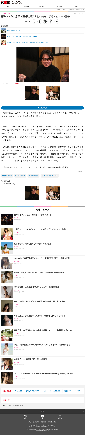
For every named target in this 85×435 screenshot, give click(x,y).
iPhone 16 (18, 391)
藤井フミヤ (8, 176)
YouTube (60, 418)
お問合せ (30, 422)
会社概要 (43, 422)
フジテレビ (21, 176)
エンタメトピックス (51, 176)
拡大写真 (44, 107)
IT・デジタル (25, 6)
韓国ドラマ (67, 391)
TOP (42, 411)
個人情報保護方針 (52, 422)
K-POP (77, 391)
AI (45, 391)
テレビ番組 (34, 176)
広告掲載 (36, 422)
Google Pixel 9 (54, 391)
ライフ (76, 6)
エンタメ (59, 6)
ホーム (8, 6)
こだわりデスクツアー (33, 391)
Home (25, 418)
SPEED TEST (42, 6)
